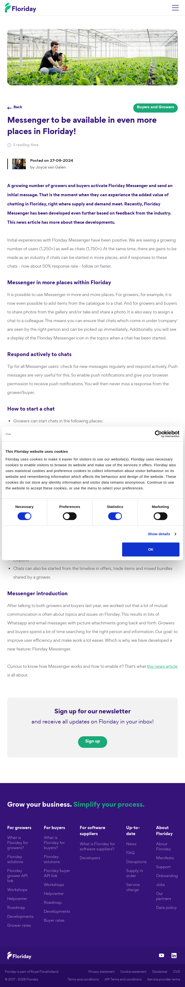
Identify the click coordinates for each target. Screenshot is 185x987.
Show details (159, 534)
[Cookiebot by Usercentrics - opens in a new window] (158, 434)
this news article (162, 666)
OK (151, 549)
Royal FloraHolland (44, 972)
